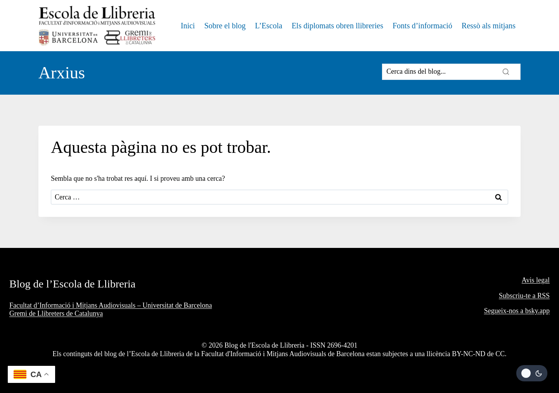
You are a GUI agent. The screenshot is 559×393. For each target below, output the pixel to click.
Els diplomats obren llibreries (337, 25)
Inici (188, 25)
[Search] (451, 72)
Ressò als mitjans (489, 25)
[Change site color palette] (531, 373)
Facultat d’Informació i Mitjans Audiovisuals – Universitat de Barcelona (110, 305)
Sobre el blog (225, 25)
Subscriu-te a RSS (524, 296)
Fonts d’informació (422, 25)
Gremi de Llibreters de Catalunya (56, 313)
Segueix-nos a (504, 311)
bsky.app (537, 311)
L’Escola (268, 25)
